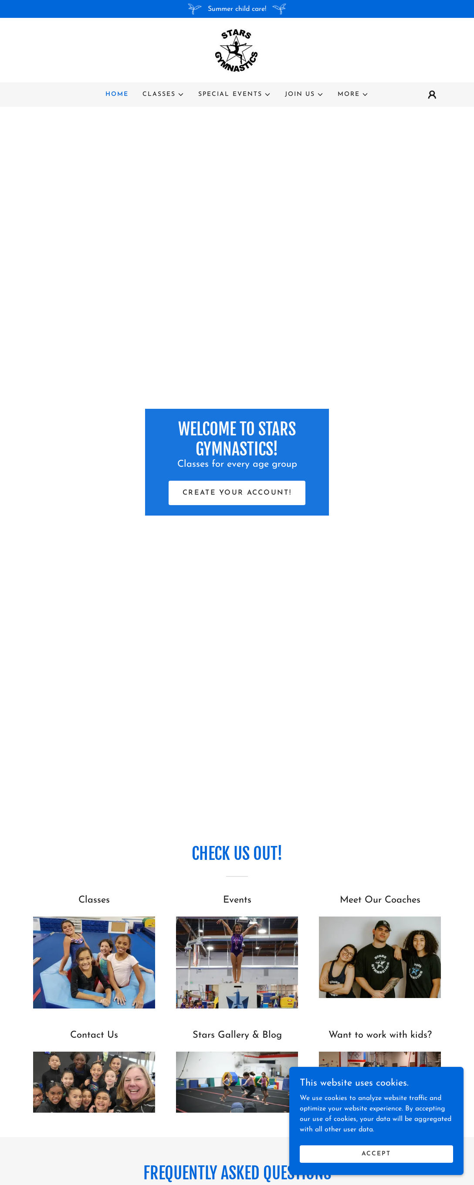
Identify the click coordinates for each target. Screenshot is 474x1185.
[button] (163, 94)
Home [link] (117, 94)
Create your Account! (237, 492)
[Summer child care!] (237, 9)
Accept (376, 1165)
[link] (236, 49)
